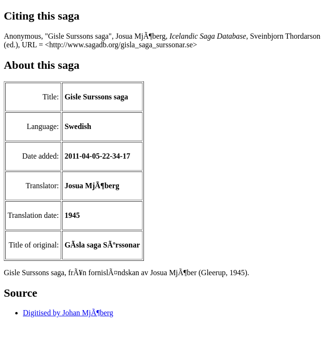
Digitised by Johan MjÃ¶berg (68, 313)
